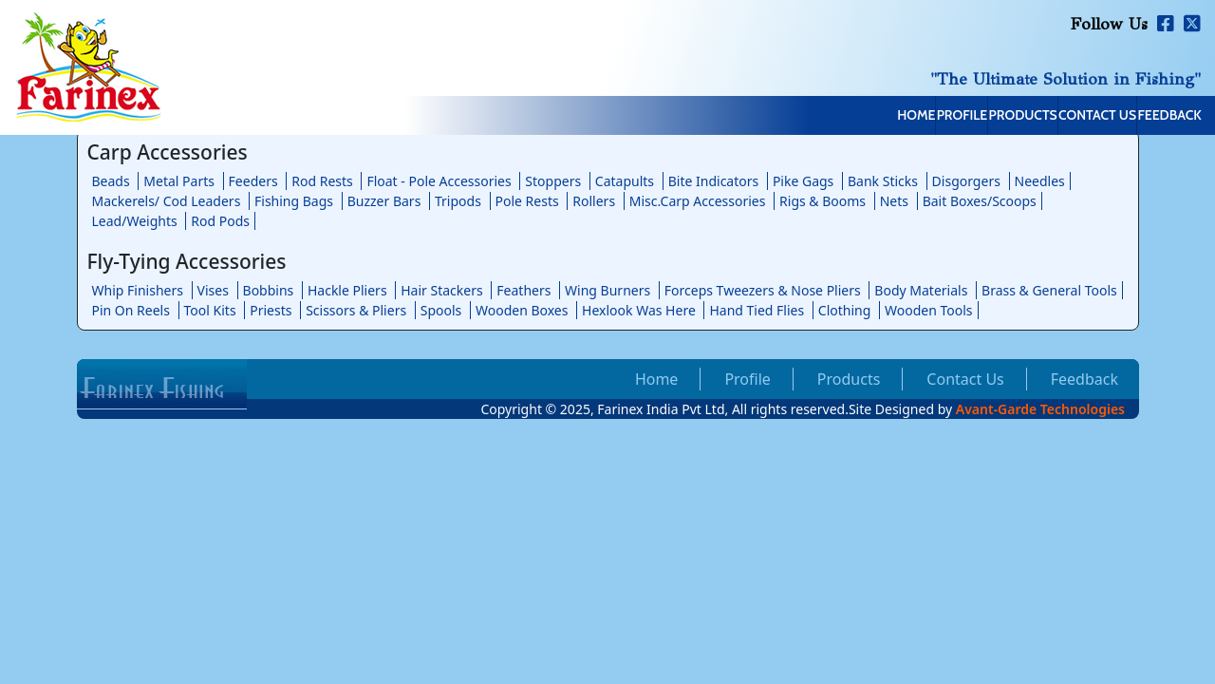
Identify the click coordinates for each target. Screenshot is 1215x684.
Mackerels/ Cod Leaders (166, 201)
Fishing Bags (293, 201)
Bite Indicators (713, 181)
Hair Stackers (441, 290)
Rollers (593, 201)
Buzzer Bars (384, 201)
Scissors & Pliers (356, 310)
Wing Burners (607, 290)
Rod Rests (322, 181)
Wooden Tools (929, 310)
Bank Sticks (883, 181)
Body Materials (920, 290)
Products (922, 116)
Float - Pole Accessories (438, 181)
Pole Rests (527, 201)
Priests (270, 310)
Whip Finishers (137, 290)
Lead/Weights (135, 221)
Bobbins (268, 290)
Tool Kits (210, 310)
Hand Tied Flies (756, 310)
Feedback (1150, 116)
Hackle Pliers (347, 290)
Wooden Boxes (522, 310)
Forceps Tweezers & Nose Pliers (762, 290)
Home (735, 116)
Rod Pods (220, 221)
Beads (111, 181)
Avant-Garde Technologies (1040, 409)
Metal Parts (179, 181)
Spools (441, 310)
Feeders (253, 181)
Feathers (523, 290)
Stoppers (553, 181)
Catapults (624, 181)
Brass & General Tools (1049, 290)
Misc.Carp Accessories (697, 201)
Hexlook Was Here (639, 310)
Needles (1040, 181)
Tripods (458, 201)
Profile (821, 116)
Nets (894, 201)
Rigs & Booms (822, 201)
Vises (213, 290)
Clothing (844, 310)
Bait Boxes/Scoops (980, 201)
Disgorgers (966, 181)
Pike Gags (803, 181)
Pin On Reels (131, 310)
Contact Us (1037, 116)
